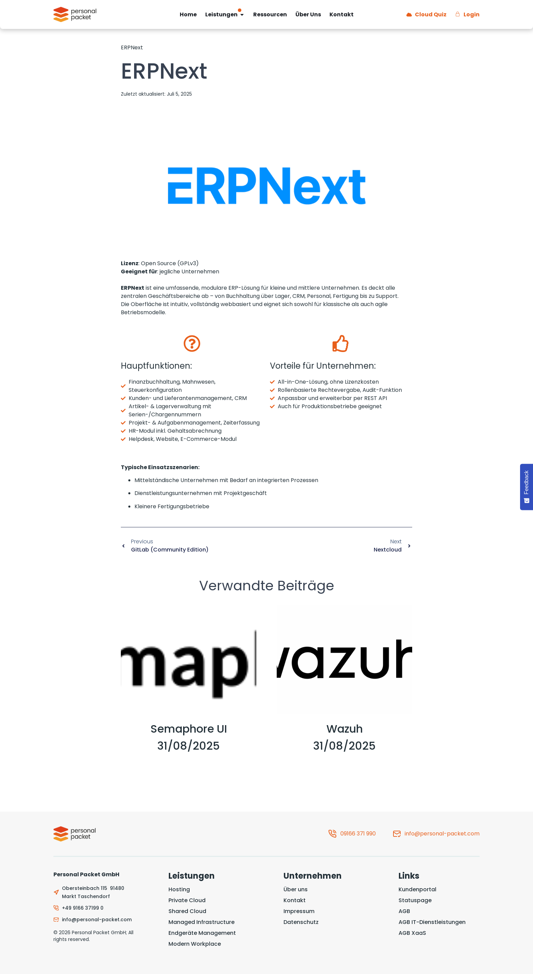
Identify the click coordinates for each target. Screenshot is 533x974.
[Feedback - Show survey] (526, 487)
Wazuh (344, 728)
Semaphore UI (188, 728)
